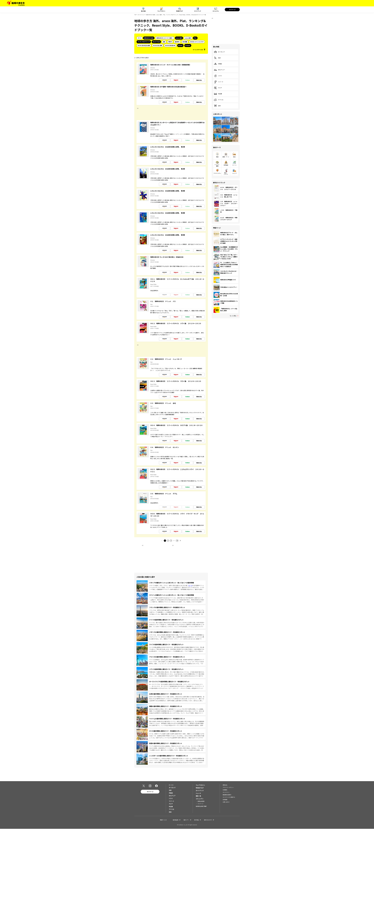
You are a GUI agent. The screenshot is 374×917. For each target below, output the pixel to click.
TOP (135, 14)
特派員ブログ (179, 11)
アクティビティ (217, 173)
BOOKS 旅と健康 (157, 45)
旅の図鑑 (185, 42)
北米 (217, 57)
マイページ (232, 9)
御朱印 (170, 42)
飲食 (217, 157)
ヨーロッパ (219, 51)
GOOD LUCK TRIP (201, 806)
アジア (218, 87)
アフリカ (218, 99)
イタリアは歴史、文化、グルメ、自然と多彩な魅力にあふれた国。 (168, 585)
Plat (195, 38)
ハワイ (218, 75)
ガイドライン (226, 792)
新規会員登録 (201, 801)
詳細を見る (199, 80)
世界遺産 (226, 165)
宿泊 (234, 157)
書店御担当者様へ (227, 794)
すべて (139, 38)
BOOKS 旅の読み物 (170, 45)
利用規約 (225, 790)
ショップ (234, 173)
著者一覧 (198, 796)
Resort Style (156, 42)
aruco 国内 (188, 38)
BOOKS (180, 45)
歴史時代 (177, 42)
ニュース (198, 793)
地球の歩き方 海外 (148, 38)
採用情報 (225, 799)
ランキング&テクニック (144, 42)
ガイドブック (197, 11)
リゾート (218, 81)
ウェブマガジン (161, 11)
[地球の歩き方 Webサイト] (16, 3)
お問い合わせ (226, 802)
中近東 (218, 93)
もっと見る (233, 316)
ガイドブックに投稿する (229, 797)
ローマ (190, 585)
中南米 (218, 63)
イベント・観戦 (217, 165)
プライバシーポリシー (228, 787)
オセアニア (219, 69)
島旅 (164, 42)
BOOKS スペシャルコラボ (197, 42)
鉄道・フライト (226, 173)
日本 (217, 105)
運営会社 (225, 785)
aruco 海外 (179, 38)
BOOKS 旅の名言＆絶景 (144, 45)
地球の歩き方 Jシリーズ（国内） (164, 38)
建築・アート (226, 157)
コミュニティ (215, 11)
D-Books (187, 45)
